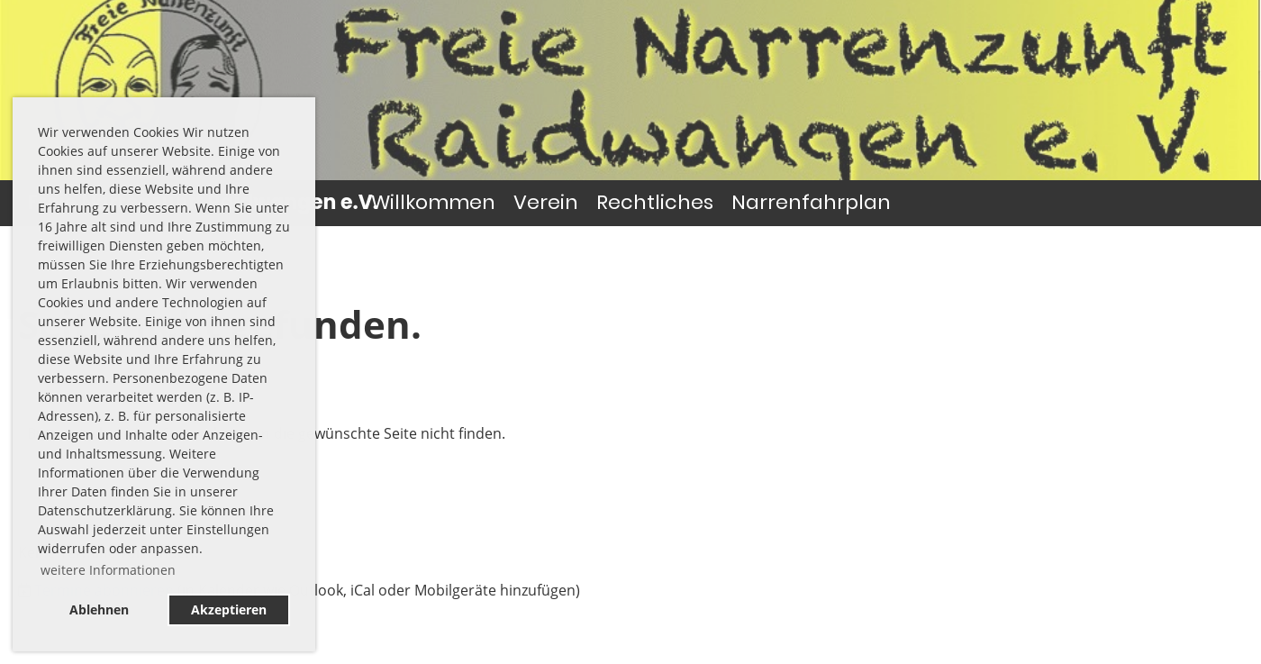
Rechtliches (654, 202)
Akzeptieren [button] (229, 609)
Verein (545, 202)
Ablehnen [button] (99, 609)
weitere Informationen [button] (108, 569)
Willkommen (433, 202)
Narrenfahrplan (811, 202)
